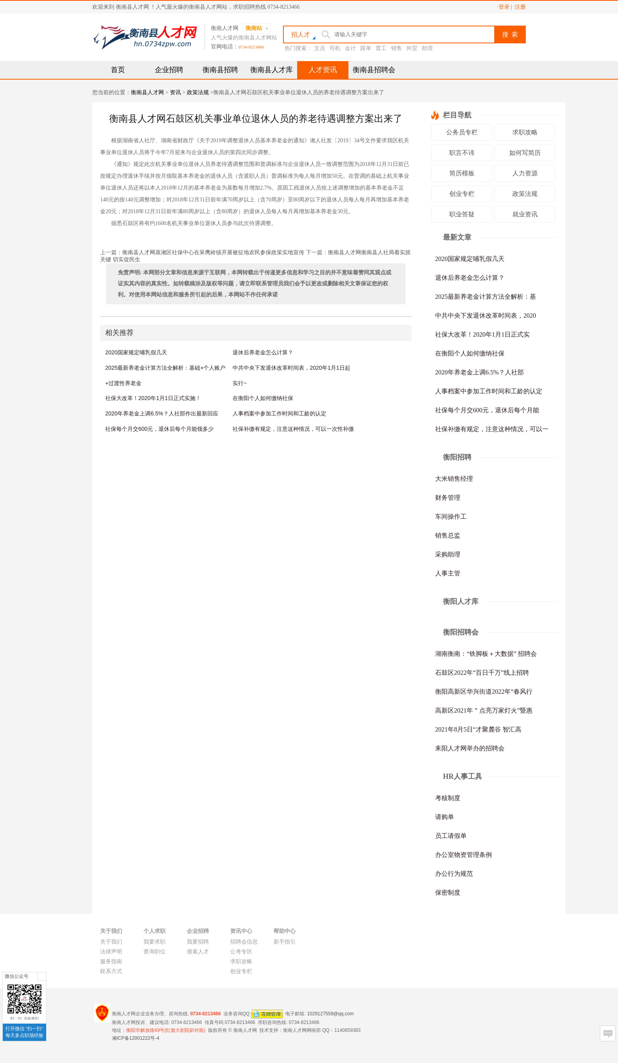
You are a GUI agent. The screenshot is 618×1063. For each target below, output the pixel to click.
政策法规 (198, 92)
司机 (335, 48)
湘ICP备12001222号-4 (135, 1038)
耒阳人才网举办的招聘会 (469, 748)
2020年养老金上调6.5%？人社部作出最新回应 (161, 413)
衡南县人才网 (147, 92)
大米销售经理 (454, 478)
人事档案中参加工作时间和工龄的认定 (279, 413)
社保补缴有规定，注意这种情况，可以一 (492, 429)
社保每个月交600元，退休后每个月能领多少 (159, 429)
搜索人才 (198, 952)
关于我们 (111, 942)
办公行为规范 (454, 873)
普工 (381, 48)
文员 (319, 48)
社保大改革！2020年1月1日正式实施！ (153, 398)
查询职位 (154, 952)
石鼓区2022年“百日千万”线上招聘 (482, 672)
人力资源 (525, 173)
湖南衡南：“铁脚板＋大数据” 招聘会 (486, 653)
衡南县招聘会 (374, 70)
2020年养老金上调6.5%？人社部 (479, 372)
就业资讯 (525, 214)
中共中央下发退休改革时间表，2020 (485, 315)
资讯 (175, 92)
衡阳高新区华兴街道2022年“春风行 (483, 691)
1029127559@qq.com (330, 1013)
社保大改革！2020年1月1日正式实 (482, 334)
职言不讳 (462, 152)
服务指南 (111, 961)
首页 (118, 70)
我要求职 (154, 942)
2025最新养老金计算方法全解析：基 (485, 296)
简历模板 (462, 173)
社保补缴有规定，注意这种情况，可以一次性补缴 (293, 429)
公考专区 (241, 952)
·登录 (503, 7)
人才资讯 (323, 70)
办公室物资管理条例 (463, 854)
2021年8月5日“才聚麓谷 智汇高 (478, 729)
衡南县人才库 (271, 70)
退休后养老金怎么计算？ (263, 352)
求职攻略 (525, 132)
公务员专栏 (462, 132)
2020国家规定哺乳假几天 (136, 352)
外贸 (411, 48)
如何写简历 (525, 152)
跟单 (365, 48)
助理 (427, 48)
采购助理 (447, 554)
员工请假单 (451, 835)
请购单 (444, 817)
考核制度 (447, 798)
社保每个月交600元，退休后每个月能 (487, 410)
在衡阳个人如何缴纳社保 (263, 398)
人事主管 (447, 573)
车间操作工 (451, 516)
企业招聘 (169, 70)
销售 (396, 48)
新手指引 (285, 942)
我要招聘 (198, 942)
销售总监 (447, 535)
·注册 (520, 7)
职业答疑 (462, 214)
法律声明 (111, 952)
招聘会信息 (244, 942)
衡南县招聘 (220, 70)
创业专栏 (462, 193)
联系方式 (111, 971)
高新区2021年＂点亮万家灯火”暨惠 (483, 710)
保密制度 (447, 892)
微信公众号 (16, 976)
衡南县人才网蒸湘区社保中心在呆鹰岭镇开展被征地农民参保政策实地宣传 (213, 252)
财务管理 (447, 497)
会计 (350, 48)
